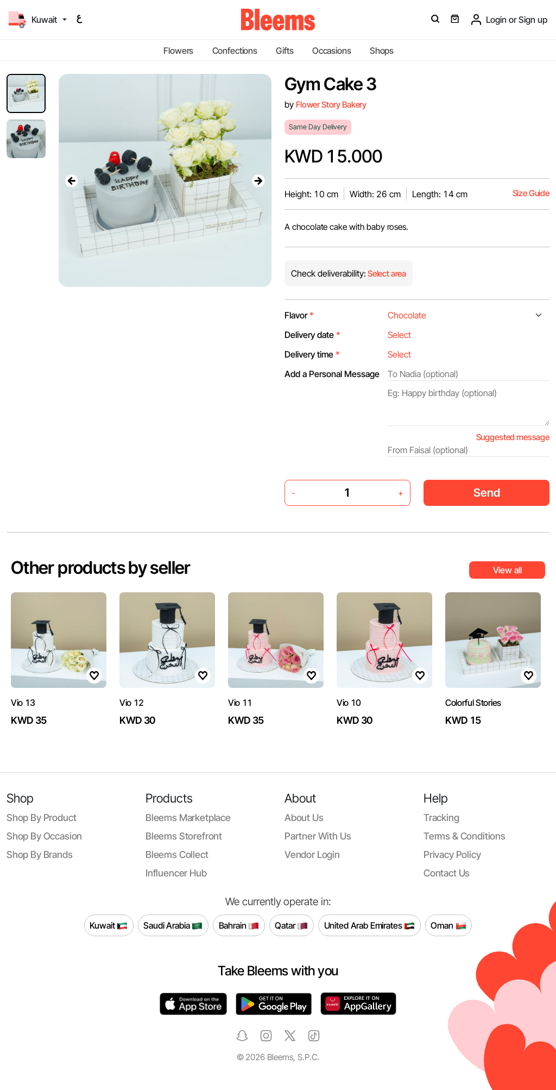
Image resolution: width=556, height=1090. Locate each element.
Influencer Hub (176, 873)
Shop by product (41, 817)
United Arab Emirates (369, 925)
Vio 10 (349, 702)
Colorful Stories (473, 702)
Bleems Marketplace (188, 817)
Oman (448, 925)
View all (507, 570)
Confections (234, 50)
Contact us (447, 873)
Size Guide (531, 193)
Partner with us (318, 836)
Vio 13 (23, 702)
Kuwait (109, 925)
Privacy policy (452, 854)
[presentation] (71, 180)
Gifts (284, 50)
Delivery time (312, 354)
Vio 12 (131, 702)
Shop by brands (40, 854)
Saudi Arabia (173, 925)
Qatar (291, 925)
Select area (386, 273)
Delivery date (312, 334)
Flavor (299, 315)
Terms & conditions (465, 836)
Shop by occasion (44, 836)
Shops (382, 50)
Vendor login (312, 854)
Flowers (178, 50)
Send (486, 492)
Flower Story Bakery (331, 104)
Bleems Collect (177, 854)
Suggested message (512, 437)
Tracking (441, 817)
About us (304, 817)
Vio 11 (240, 702)
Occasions (331, 50)
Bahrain (239, 925)
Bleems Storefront (184, 836)
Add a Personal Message (332, 373)
